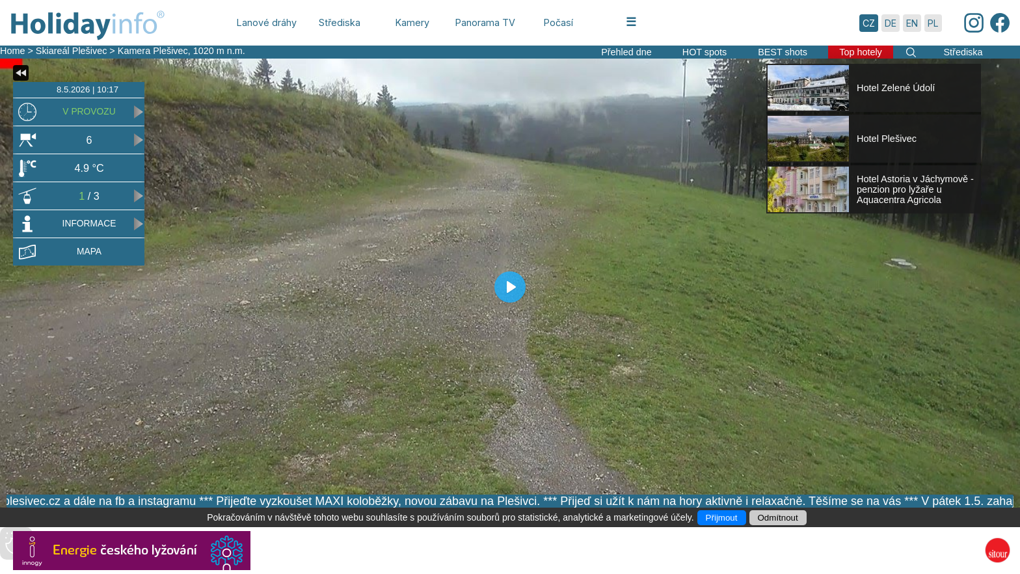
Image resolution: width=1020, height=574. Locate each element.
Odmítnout (778, 518)
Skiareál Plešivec (71, 51)
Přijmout (722, 518)
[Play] (510, 287)
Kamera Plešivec (153, 51)
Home (12, 51)
